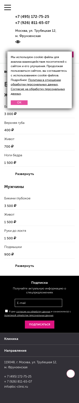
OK (19, 102)
